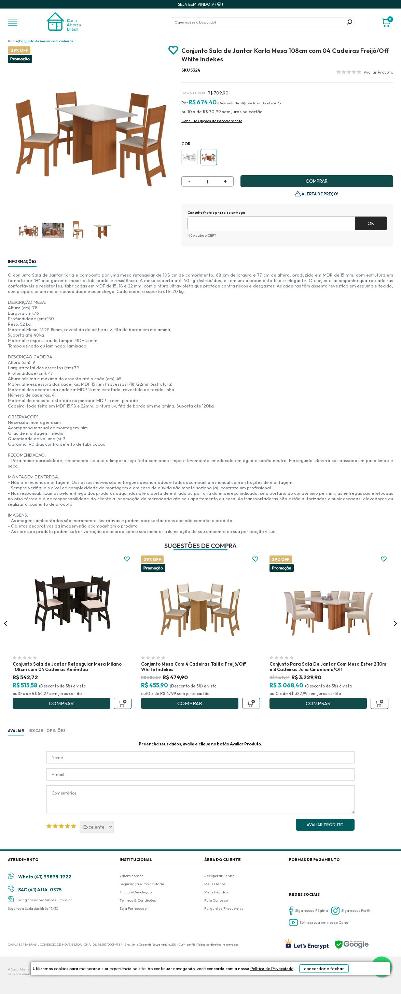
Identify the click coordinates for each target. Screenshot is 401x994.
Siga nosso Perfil (350, 910)
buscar (350, 22)
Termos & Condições (138, 900)
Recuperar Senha (219, 875)
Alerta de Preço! (319, 194)
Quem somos (131, 875)
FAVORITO (127, 559)
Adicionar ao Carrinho (122, 703)
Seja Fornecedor (134, 908)
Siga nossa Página (308, 910)
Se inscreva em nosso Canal (319, 922)
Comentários (200, 799)
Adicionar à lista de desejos (173, 50)
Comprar (317, 181)
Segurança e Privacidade (142, 883)
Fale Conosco (216, 900)
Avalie (378, 73)
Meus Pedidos (216, 892)
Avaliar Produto (325, 824)
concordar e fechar (314, 981)
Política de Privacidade (242, 984)
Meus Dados (215, 883)
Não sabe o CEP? (202, 235)
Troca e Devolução (136, 892)
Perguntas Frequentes (224, 908)
